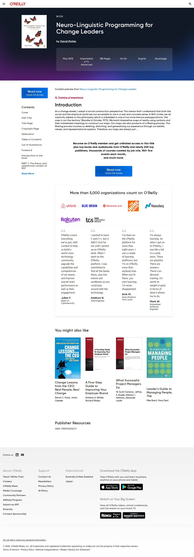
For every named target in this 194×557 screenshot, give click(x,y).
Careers (7, 481)
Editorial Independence (47, 549)
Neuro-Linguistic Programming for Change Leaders (108, 89)
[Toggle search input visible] (190, 3)
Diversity (8, 509)
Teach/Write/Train (13, 476)
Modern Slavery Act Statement (75, 549)
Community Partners (14, 495)
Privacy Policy (46, 486)
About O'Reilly (12, 470)
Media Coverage (12, 490)
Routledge (161, 58)
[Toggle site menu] (3, 3)
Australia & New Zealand (79, 476)
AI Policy (43, 490)
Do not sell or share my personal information (24, 540)
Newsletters (44, 481)
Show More (28, 173)
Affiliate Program (12, 499)
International (74, 470)
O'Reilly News (10, 486)
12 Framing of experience (69, 97)
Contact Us (44, 476)
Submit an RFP (11, 504)
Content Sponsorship (14, 513)
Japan (69, 481)
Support (43, 470)
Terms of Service (11, 549)
